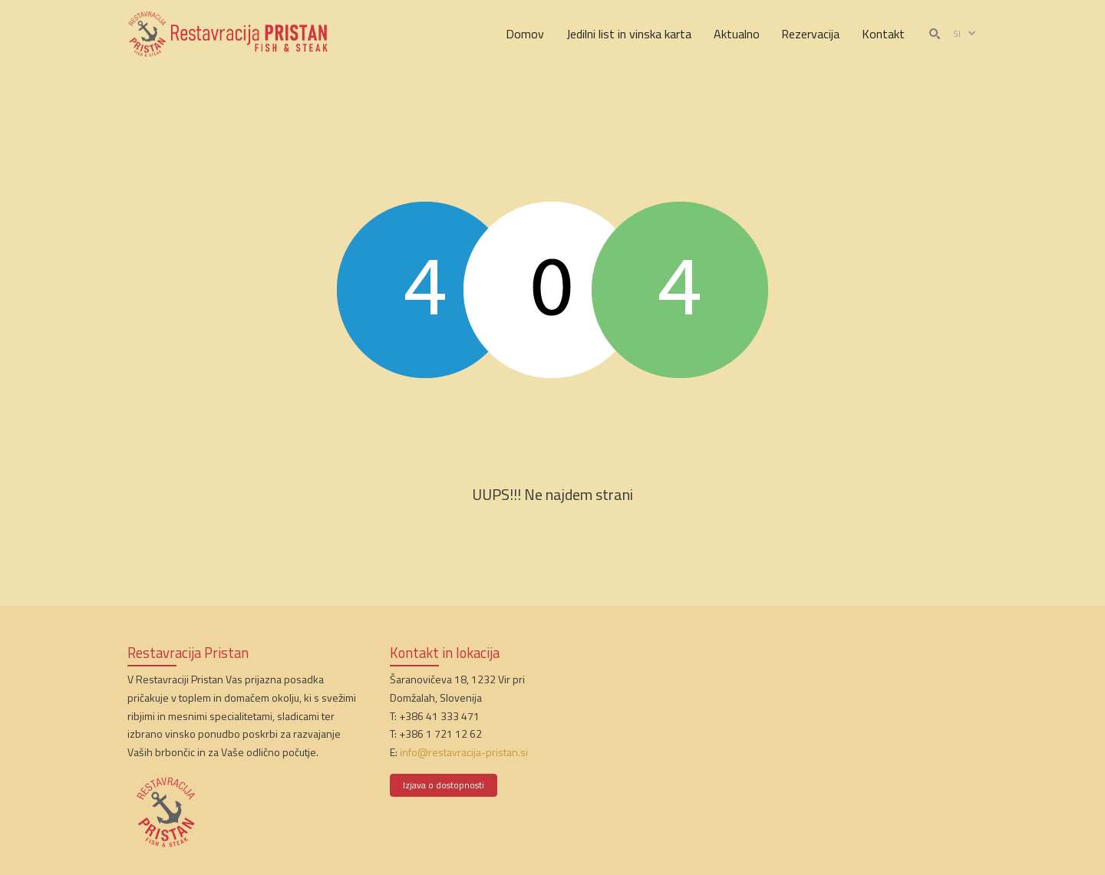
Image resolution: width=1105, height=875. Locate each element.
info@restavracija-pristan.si (464, 752)
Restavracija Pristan (188, 652)
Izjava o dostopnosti (443, 785)
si (965, 34)
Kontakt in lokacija (445, 652)
